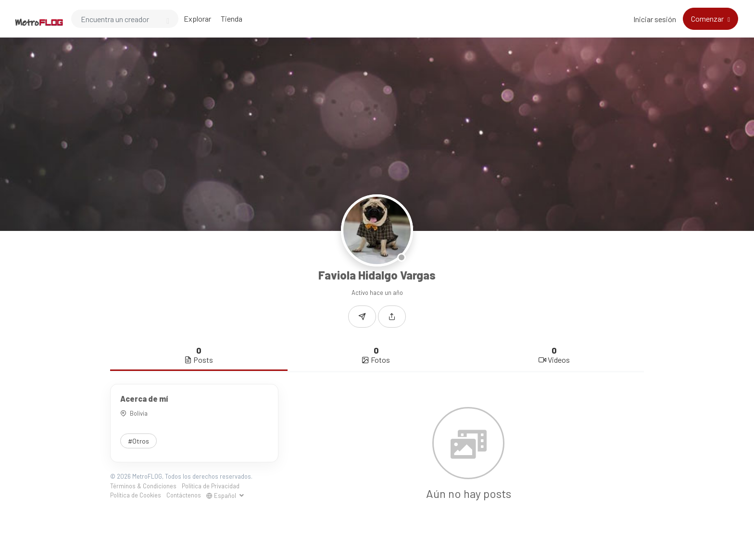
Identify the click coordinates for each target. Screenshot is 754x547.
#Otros (138, 441)
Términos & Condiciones (143, 486)
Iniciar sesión (654, 19)
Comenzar (708, 18)
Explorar (197, 18)
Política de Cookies (135, 495)
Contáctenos (183, 495)
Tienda (231, 18)
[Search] (125, 18)
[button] (392, 316)
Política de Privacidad (210, 486)
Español (222, 495)
